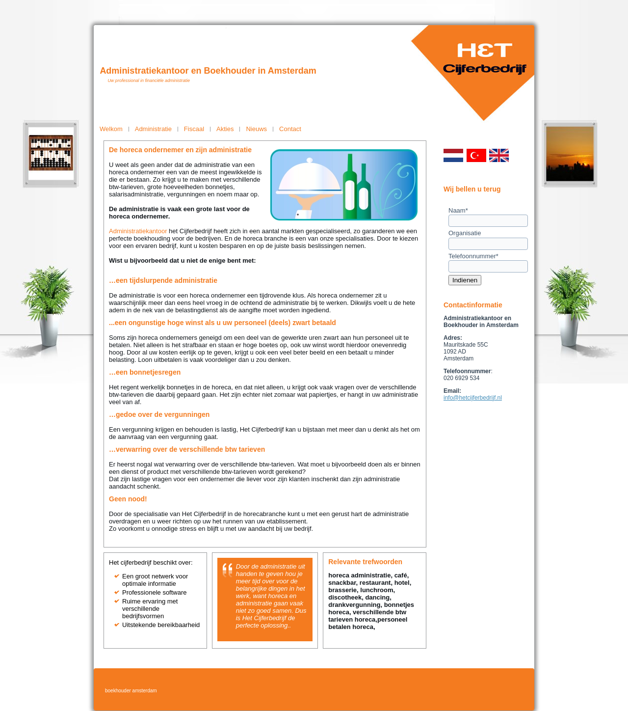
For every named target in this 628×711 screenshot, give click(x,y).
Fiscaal (194, 129)
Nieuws (256, 129)
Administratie (153, 129)
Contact (290, 129)
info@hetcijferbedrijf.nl (473, 397)
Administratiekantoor (138, 231)
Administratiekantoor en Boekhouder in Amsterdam (208, 71)
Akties (225, 129)
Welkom (111, 129)
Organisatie (464, 233)
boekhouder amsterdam (131, 690)
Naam (458, 210)
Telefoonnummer (473, 256)
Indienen (464, 280)
